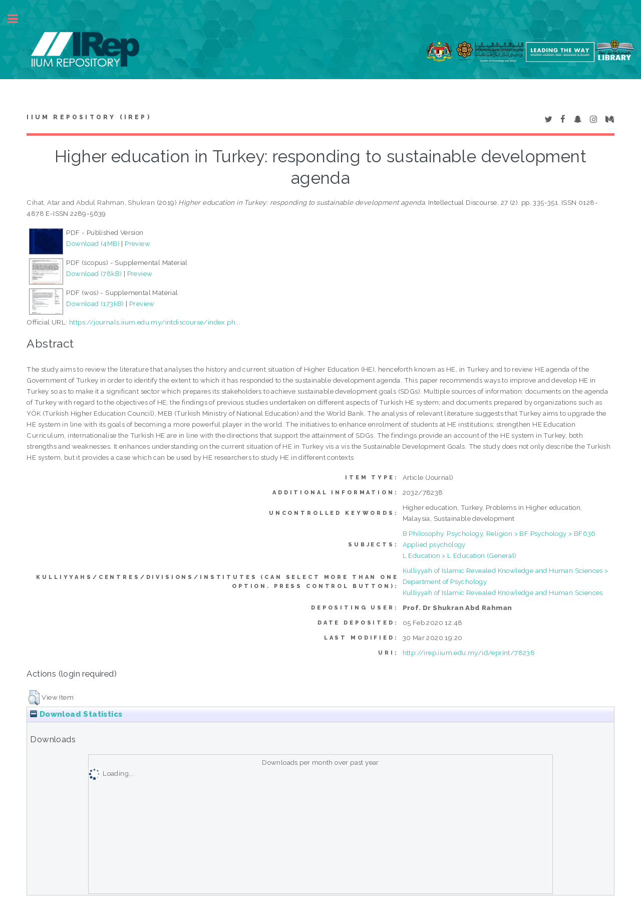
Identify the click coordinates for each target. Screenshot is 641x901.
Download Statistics (76, 714)
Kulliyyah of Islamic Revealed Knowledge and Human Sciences (503, 592)
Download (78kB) (94, 273)
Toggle (18, 19)
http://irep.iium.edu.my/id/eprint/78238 (469, 653)
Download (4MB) (93, 243)
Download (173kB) (95, 303)
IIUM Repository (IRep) (89, 117)
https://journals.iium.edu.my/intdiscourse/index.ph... (154, 322)
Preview (137, 243)
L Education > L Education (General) (460, 555)
